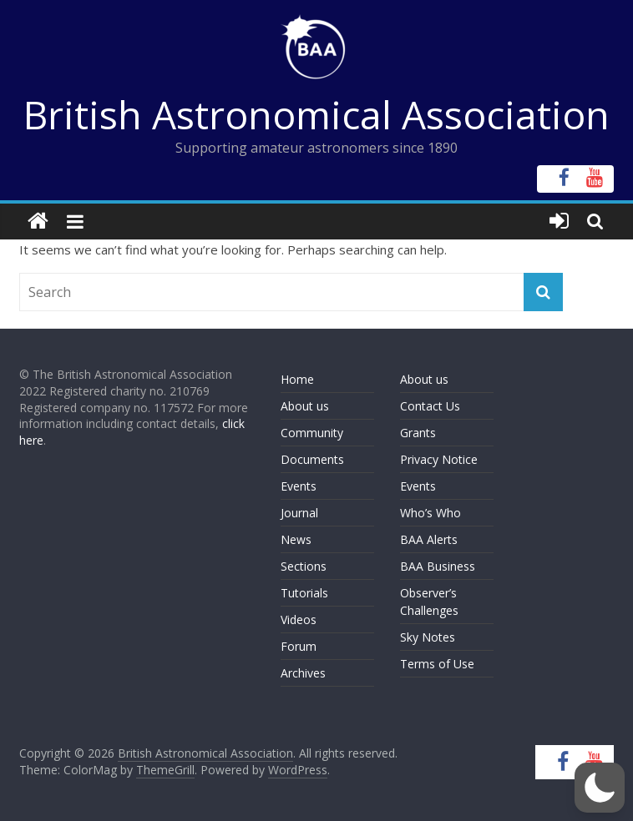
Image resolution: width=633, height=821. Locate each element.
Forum (298, 646)
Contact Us (430, 406)
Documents (312, 459)
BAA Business (437, 566)
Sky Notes (427, 637)
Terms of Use (437, 664)
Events (298, 486)
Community (312, 433)
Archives (303, 673)
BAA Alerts (429, 539)
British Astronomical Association (316, 114)
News (296, 539)
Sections (304, 566)
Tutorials (304, 593)
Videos (298, 619)
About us (305, 406)
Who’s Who (430, 513)
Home (297, 379)
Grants (418, 433)
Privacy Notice (439, 459)
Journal (299, 513)
